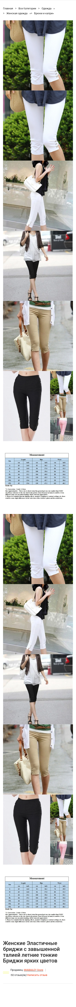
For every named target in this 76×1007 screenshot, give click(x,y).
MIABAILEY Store (33, 970)
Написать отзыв (37, 975)
